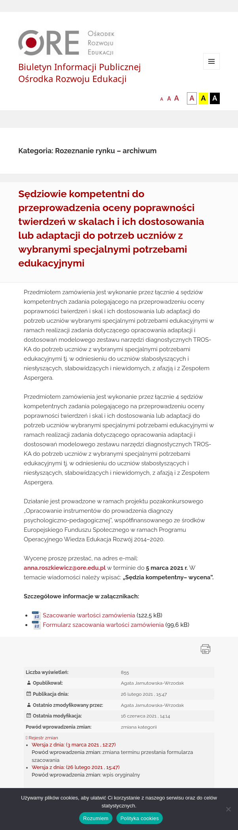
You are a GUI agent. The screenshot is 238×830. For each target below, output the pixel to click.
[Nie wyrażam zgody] (228, 809)
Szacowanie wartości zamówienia (89, 615)
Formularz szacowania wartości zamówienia (103, 624)
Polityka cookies (139, 818)
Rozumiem (96, 818)
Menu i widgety (212, 69)
